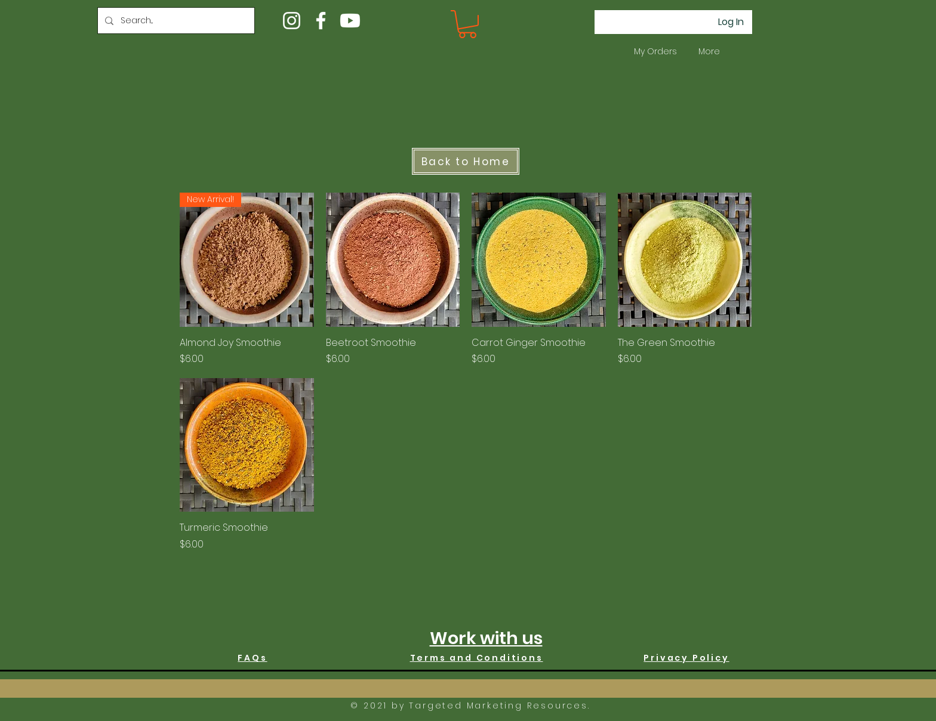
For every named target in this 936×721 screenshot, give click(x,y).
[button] (467, 24)
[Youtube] (350, 20)
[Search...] (175, 20)
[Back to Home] (465, 161)
